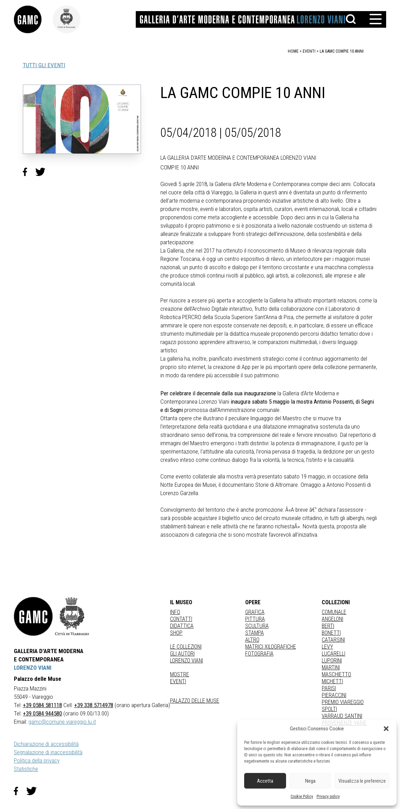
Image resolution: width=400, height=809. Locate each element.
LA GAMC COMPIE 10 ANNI (342, 51)
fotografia (259, 653)
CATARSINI (333, 639)
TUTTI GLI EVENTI (44, 65)
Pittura (255, 619)
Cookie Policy (302, 796)
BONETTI (331, 633)
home (293, 51)
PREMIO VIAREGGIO (343, 702)
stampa (254, 633)
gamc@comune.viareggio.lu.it (62, 721)
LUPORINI (332, 660)
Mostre (179, 674)
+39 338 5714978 (93, 705)
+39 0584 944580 (42, 713)
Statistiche (26, 768)
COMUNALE (334, 612)
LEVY (327, 646)
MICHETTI (332, 681)
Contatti (181, 619)
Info (175, 612)
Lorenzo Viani (186, 660)
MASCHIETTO (336, 674)
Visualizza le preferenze (362, 781)
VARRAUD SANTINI (342, 716)
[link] (33, 19)
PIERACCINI (334, 695)
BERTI (328, 626)
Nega (310, 781)
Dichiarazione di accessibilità (46, 743)
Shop (176, 633)
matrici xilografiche (270, 646)
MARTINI (331, 667)
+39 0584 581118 (42, 705)
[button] (386, 728)
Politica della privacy (37, 760)
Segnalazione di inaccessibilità (48, 752)
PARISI (329, 688)
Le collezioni (186, 646)
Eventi (178, 681)
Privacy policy (328, 796)
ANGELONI (332, 619)
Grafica (255, 612)
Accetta (265, 781)
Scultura (257, 626)
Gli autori (182, 653)
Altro (252, 639)
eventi (309, 51)
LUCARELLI (333, 653)
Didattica (182, 626)
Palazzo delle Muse (194, 700)
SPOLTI (329, 709)
